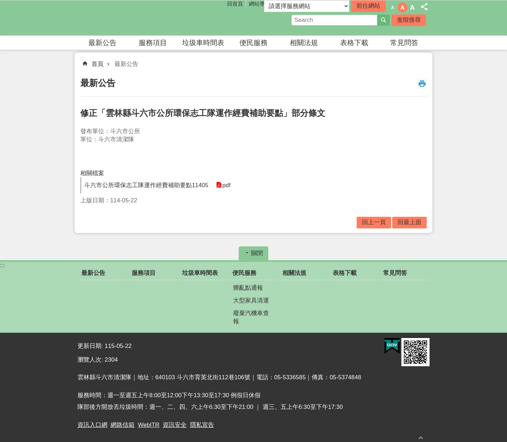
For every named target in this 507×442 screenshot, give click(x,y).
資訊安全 (175, 425)
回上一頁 (374, 222)
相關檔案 (92, 173)
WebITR (148, 425)
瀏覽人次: (91, 359)
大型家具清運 (251, 300)
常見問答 (404, 43)
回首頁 (235, 4)
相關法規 (304, 43)
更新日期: (91, 346)
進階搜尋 (409, 20)
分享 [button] (424, 6)
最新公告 (102, 43)
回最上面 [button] (409, 222)
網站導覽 (259, 4)
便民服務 (253, 43)
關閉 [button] (257, 253)
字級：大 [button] (412, 7)
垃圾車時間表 (203, 43)
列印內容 (422, 83)
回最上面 (421, 437)
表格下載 (354, 43)
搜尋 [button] (383, 20)
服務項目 (153, 43)
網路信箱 (122, 425)
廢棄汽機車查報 (251, 317)
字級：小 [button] (393, 7)
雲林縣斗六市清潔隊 (139, 18)
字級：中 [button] (402, 7)
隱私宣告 (202, 425)
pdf (226, 185)
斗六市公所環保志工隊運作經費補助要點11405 (146, 185)
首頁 (98, 64)
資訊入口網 (92, 425)
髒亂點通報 (248, 287)
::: (2, 3)
